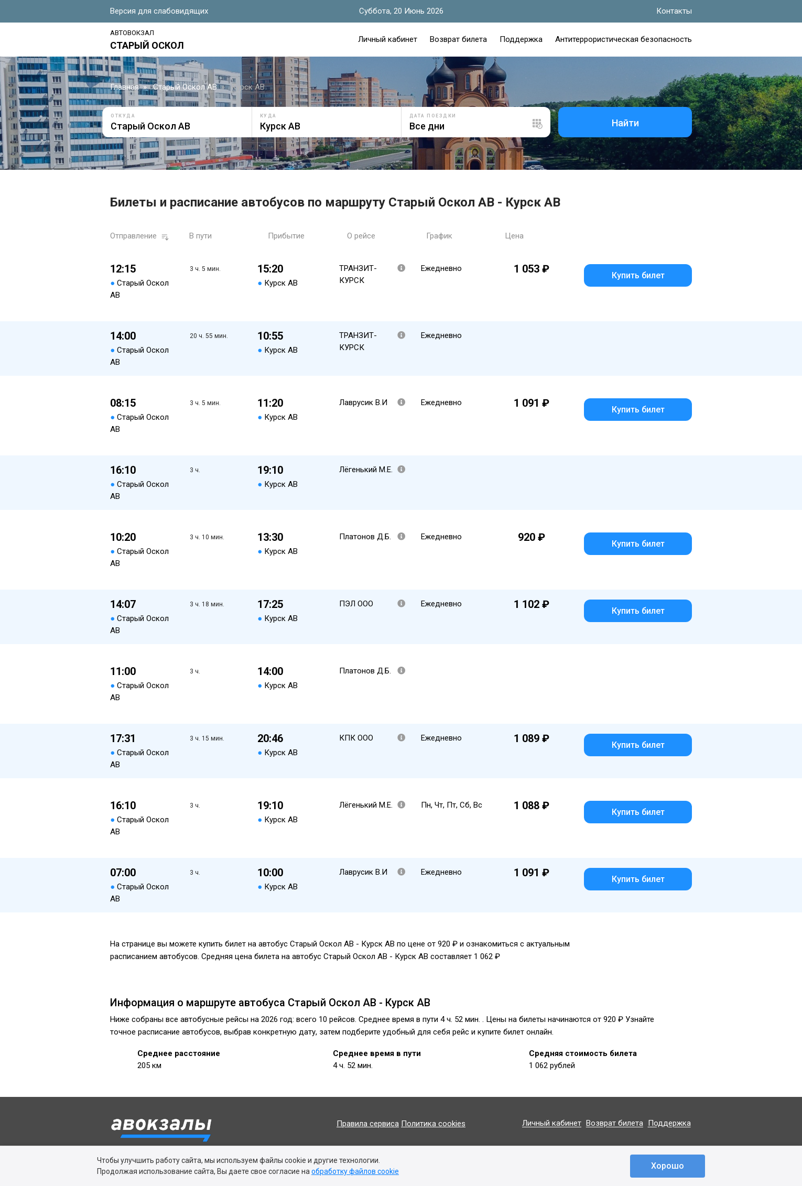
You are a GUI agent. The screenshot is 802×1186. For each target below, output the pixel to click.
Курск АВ (248, 87)
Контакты (674, 11)
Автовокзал (132, 33)
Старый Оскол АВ (185, 87)
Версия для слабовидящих (159, 11)
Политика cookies (433, 1123)
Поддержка (521, 39)
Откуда (123, 115)
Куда (268, 115)
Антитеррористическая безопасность (623, 39)
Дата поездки (433, 115)
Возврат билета (458, 39)
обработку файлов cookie (355, 1171)
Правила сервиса (368, 1123)
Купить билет (638, 275)
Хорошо (667, 1166)
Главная (124, 87)
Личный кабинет (387, 39)
